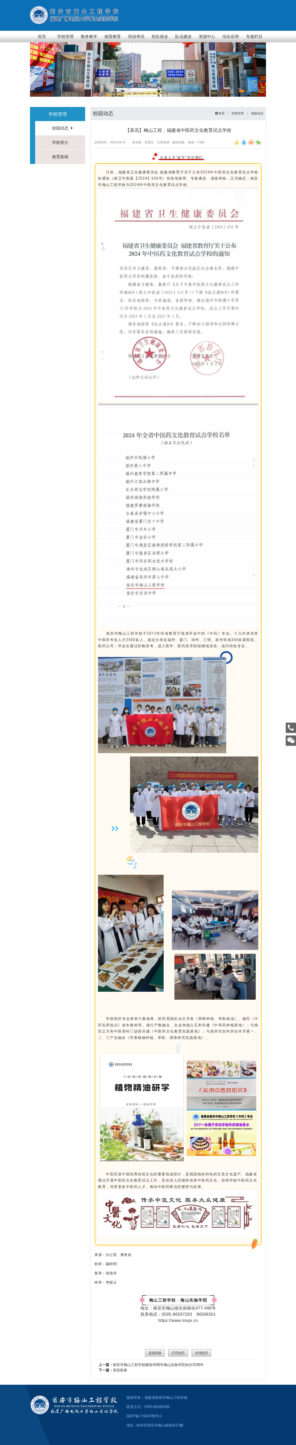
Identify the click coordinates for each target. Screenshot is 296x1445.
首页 (222, 113)
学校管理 (237, 113)
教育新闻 (60, 156)
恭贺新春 (112, 1370)
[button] (241, 91)
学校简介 (60, 142)
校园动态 (60, 128)
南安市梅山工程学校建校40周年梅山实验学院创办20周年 (150, 1365)
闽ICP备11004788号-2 (144, 1416)
